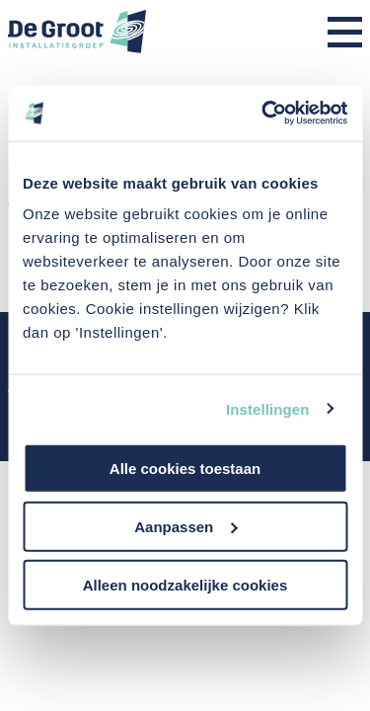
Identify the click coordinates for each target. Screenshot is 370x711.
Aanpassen (185, 525)
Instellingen (268, 408)
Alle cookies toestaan (185, 468)
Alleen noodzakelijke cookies (185, 584)
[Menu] (345, 33)
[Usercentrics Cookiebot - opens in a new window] (263, 113)
